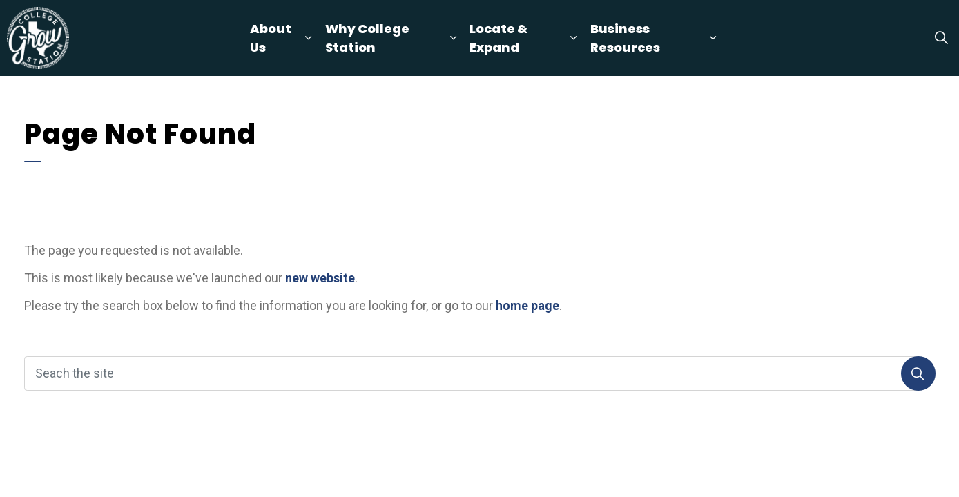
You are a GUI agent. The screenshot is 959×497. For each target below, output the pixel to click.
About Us (270, 38)
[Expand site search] (941, 38)
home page (527, 305)
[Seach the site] (480, 373)
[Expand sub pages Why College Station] (453, 38)
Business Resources (625, 38)
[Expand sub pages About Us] (308, 38)
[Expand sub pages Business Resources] (713, 38)
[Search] (918, 373)
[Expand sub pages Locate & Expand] (574, 38)
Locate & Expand (498, 38)
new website (320, 278)
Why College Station (367, 38)
